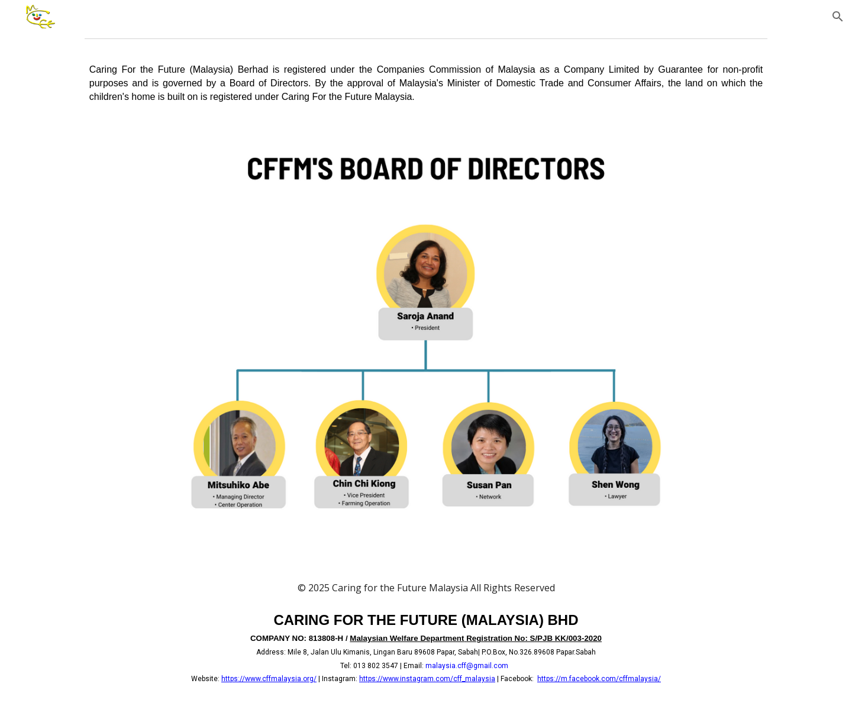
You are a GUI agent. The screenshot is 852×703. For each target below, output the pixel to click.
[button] (838, 16)
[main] (426, 83)
